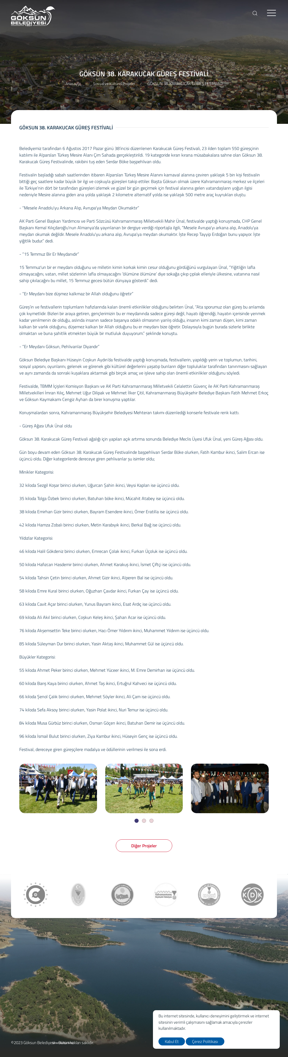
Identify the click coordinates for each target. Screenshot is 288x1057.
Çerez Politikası (205, 1041)
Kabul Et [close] (172, 1041)
